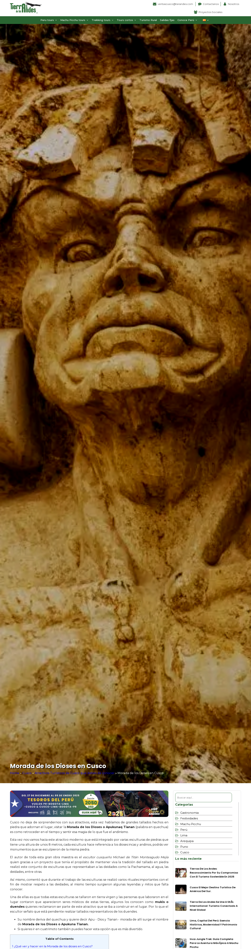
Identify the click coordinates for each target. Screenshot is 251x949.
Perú (183, 829)
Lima (183, 835)
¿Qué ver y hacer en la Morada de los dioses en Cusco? (52, 946)
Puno (184, 846)
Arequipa (187, 841)
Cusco (27, 773)
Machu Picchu (190, 824)
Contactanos (211, 3)
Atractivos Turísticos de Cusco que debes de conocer (75, 773)
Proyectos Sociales (210, 12)
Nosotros (233, 3)
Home (14, 773)
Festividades (189, 818)
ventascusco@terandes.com (176, 3)
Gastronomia (189, 812)
